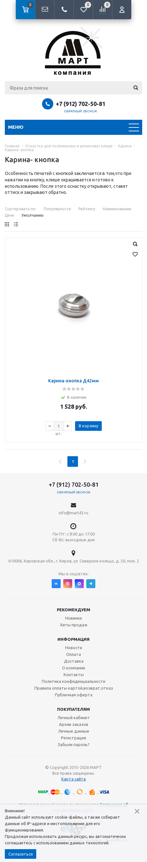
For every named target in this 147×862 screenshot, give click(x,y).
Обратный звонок (80, 111)
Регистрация (73, 738)
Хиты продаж (73, 625)
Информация (73, 639)
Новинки (73, 618)
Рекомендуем (73, 609)
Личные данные (73, 731)
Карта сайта (73, 779)
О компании (73, 668)
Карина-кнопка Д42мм (73, 380)
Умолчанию (33, 215)
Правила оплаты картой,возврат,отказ (73, 688)
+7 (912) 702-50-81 (80, 103)
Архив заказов (73, 724)
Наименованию (117, 209)
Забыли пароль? (74, 744)
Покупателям (73, 709)
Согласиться (20, 854)
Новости (73, 647)
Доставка (73, 661)
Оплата (73, 654)
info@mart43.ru (73, 512)
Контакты (74, 674)
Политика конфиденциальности (73, 681)
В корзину (88, 425)
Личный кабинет (73, 717)
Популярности (57, 209)
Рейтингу (86, 209)
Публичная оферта (73, 694)
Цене (9, 215)
